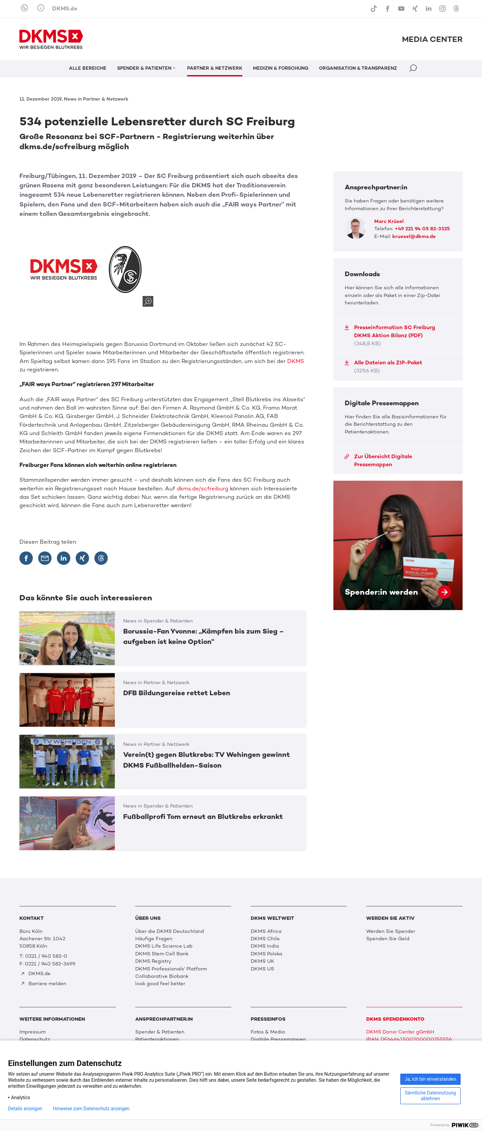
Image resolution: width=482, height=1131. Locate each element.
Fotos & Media (268, 1032)
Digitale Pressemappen (278, 1039)
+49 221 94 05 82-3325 (422, 229)
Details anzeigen (25, 1108)
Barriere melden (43, 983)
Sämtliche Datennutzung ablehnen (430, 1095)
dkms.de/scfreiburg (202, 488)
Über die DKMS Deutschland (169, 931)
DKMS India (265, 946)
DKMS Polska (266, 954)
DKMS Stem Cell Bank (161, 954)
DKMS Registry (153, 961)
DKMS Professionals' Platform (171, 969)
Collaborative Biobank (161, 976)
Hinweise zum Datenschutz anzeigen (91, 1108)
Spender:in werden (397, 545)
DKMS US (262, 969)
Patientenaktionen (157, 1039)
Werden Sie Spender (390, 931)
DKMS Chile (265, 939)
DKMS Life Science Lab (163, 946)
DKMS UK (262, 961)
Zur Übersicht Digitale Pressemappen (378, 460)
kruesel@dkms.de (414, 236)
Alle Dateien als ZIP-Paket (383, 366)
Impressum (32, 1032)
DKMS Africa (266, 931)
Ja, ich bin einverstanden (430, 1079)
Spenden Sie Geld (387, 939)
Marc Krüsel (389, 221)
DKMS (295, 361)
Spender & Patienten (159, 1032)
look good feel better (160, 983)
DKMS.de (64, 8)
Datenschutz (34, 1039)
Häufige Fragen (153, 939)
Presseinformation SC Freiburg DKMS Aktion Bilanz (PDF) (389, 335)
